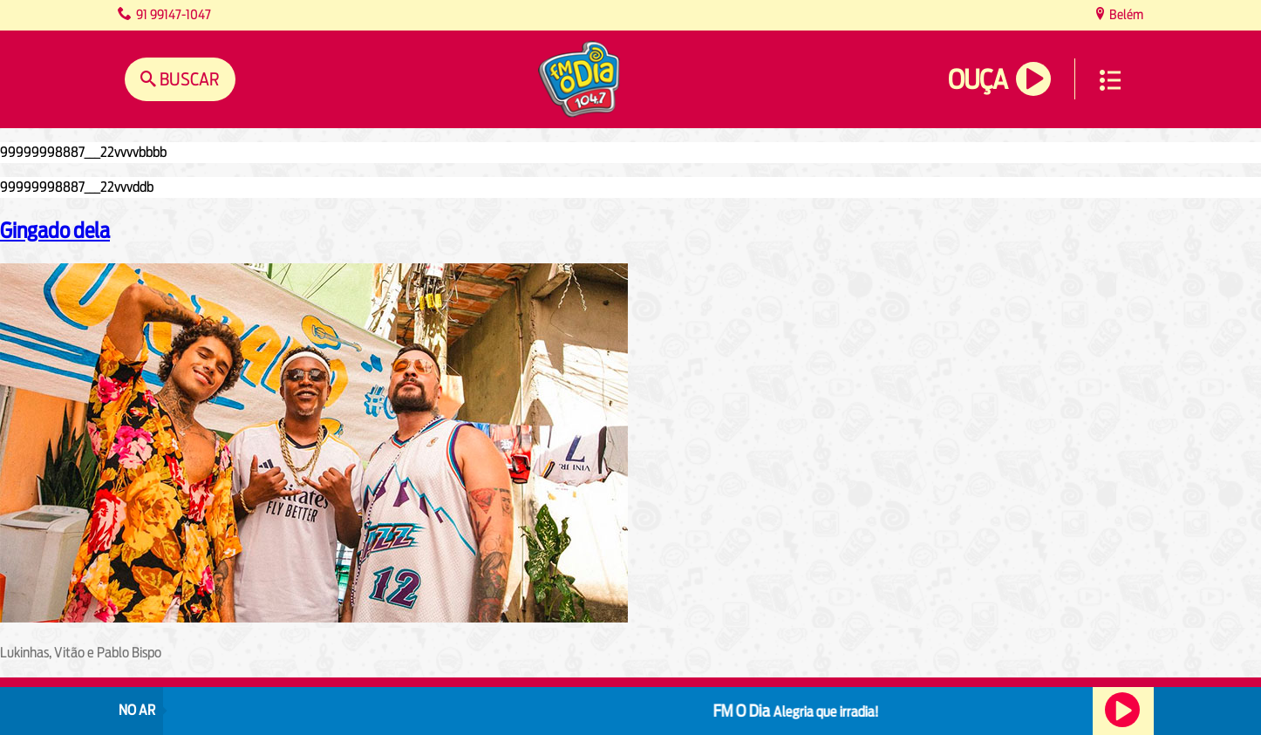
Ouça (977, 80)
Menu (1110, 80)
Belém (1125, 14)
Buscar (188, 79)
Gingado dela (55, 230)
